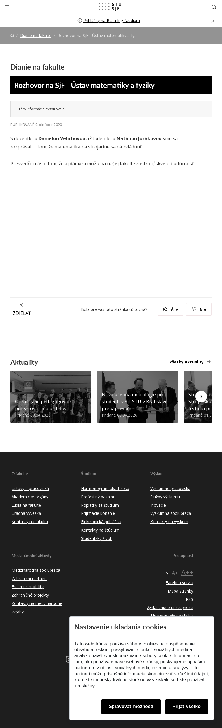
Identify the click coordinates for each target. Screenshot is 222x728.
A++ (187, 572)
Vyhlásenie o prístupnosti (170, 607)
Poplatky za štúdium (100, 505)
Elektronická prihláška (101, 521)
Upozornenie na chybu (172, 616)
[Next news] (201, 396)
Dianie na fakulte (35, 35)
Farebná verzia (179, 582)
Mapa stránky (180, 591)
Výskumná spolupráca (170, 513)
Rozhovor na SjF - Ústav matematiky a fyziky (84, 85)
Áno (170, 309)
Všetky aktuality (186, 362)
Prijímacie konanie (98, 513)
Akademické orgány (30, 496)
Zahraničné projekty (30, 595)
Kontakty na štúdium (100, 530)
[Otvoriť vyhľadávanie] (214, 7)
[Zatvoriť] (7, 7)
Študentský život (96, 538)
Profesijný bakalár (97, 496)
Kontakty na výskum (169, 521)
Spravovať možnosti (131, 706)
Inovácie (158, 505)
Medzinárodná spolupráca (36, 570)
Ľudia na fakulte (26, 505)
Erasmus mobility (28, 586)
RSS (189, 599)
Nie (199, 309)
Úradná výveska (26, 513)
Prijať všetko (187, 706)
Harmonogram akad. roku (105, 488)
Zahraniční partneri (29, 578)
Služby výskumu (165, 496)
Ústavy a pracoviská (30, 488)
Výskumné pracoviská (170, 488)
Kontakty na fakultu (30, 521)
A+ (175, 572)
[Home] (12, 35)
